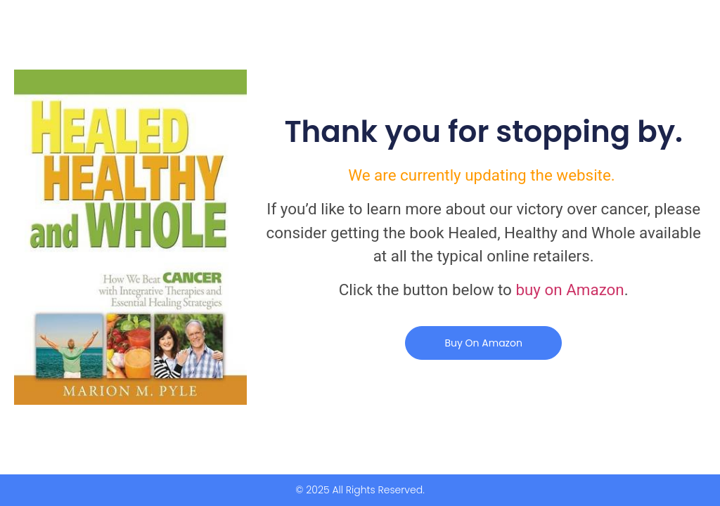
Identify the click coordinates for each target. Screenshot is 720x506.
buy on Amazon (569, 289)
